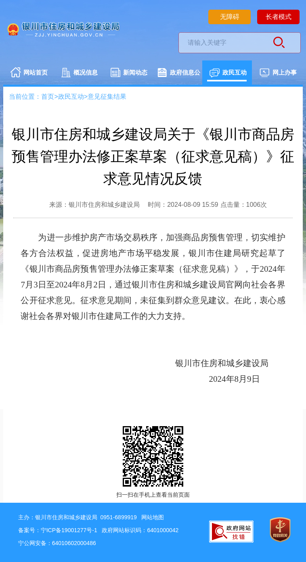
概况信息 (79, 73)
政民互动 (228, 73)
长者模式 (278, 16)
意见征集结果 (107, 96)
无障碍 (229, 16)
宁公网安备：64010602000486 (57, 543)
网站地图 (152, 517)
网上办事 (278, 73)
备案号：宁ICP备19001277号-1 (57, 530)
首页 (47, 96)
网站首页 (29, 73)
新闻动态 (128, 73)
